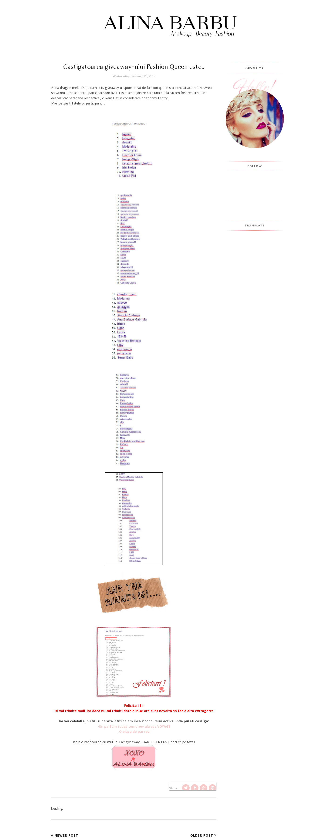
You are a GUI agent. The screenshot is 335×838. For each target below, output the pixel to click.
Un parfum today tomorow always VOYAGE (134, 726)
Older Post (201, 835)
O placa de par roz (134, 731)
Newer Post (66, 835)
